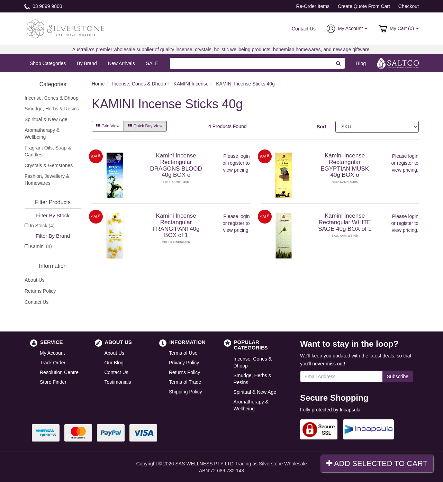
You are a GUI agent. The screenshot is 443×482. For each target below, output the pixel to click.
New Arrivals (121, 63)
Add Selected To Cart (376, 463)
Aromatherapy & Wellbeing (42, 133)
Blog (361, 63)
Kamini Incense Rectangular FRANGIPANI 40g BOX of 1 (176, 225)
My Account (52, 353)
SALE (152, 63)
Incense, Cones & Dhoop (52, 98)
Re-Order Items (312, 6)
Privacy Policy (184, 362)
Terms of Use (183, 353)
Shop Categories (48, 63)
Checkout (408, 6)
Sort (321, 126)
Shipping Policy (185, 391)
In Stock (42, 225)
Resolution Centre (59, 372)
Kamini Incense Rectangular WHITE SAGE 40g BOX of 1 (344, 222)
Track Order (52, 362)
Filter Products (53, 202)
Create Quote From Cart (364, 6)
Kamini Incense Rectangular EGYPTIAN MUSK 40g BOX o (344, 165)
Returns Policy (40, 291)
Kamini (41, 246)
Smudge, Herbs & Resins (52, 108)
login (244, 156)
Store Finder (53, 382)
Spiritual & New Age (46, 119)
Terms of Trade (185, 382)
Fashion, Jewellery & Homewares (47, 179)
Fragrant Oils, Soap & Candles (48, 151)
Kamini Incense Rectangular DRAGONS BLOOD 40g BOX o (176, 165)
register (236, 163)
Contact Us (304, 28)
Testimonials (118, 382)
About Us (35, 280)
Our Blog (114, 362)
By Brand (87, 63)
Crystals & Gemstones (49, 165)
